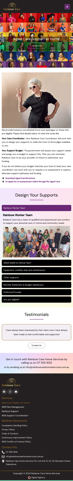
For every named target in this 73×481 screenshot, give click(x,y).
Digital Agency (38, 478)
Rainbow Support (10, 412)
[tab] (36, 209)
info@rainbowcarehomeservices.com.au (47, 367)
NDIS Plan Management (13, 408)
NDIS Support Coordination (15, 416)
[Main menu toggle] (66, 7)
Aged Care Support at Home (16, 403)
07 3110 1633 (44, 363)
